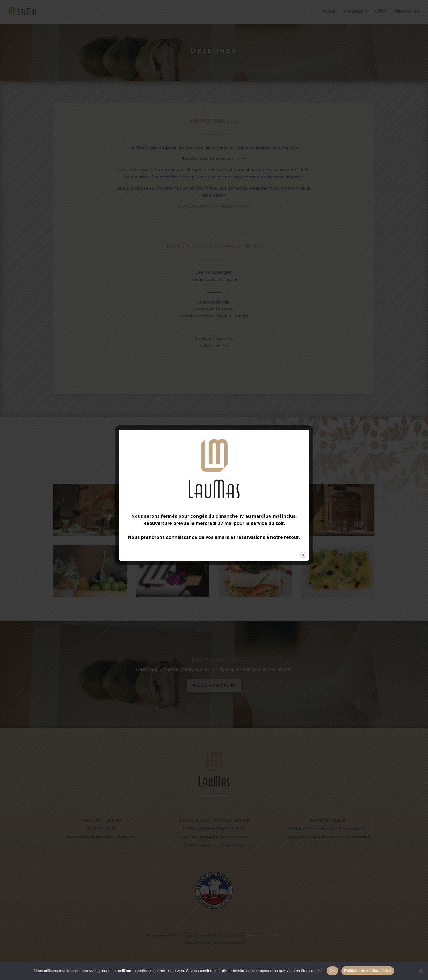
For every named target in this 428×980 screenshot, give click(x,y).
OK (332, 970)
